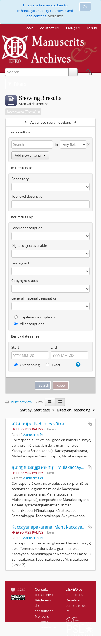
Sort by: (26, 410)
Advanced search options (50, 122)
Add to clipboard (90, 423)
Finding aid (20, 263)
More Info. (56, 16)
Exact (53, 364)
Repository (20, 178)
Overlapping (27, 364)
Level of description (27, 228)
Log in (92, 28)
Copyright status (24, 280)
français (73, 28)
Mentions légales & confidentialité (45, 621)
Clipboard (89, 72)
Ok (85, 6)
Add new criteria (30, 155)
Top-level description (28, 196)
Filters (17, 84)
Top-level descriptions (34, 317)
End (54, 347)
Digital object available (29, 245)
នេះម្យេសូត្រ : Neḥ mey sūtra (38, 424)
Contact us (49, 28)
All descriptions (29, 323)
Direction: (64, 410)
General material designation (34, 298)
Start (15, 347)
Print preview (18, 401)
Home (28, 28)
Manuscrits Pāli (33, 434)
